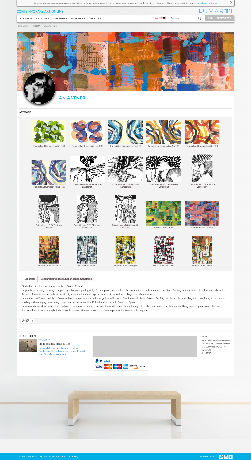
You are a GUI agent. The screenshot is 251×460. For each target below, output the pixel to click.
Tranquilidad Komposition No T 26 (49, 174)
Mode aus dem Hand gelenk (54, 343)
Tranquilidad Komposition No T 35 (87, 133)
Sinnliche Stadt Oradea (202, 215)
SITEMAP (206, 353)
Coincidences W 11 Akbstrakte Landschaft (163, 172)
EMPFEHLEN (78, 18)
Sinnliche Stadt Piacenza (49, 251)
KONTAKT (206, 350)
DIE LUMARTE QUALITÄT (213, 347)
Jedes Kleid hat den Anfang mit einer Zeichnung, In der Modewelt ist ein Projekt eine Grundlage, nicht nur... (62, 351)
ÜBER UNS (95, 18)
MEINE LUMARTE (27, 456)
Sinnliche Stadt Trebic (163, 215)
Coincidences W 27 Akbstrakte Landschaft (87, 172)
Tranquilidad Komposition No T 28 (202, 133)
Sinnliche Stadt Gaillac (202, 251)
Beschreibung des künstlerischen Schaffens (66, 278)
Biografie (30, 278)
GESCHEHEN (59, 18)
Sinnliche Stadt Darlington (125, 251)
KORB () (73, 456)
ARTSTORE (42, 18)
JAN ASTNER (50, 26)
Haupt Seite (22, 26)
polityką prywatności (207, 3)
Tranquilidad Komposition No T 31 (163, 133)
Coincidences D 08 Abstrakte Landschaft (125, 212)
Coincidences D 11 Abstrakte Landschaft (87, 212)
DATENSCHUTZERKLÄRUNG (215, 343)
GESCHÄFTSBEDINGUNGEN (215, 340)
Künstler (36, 26)
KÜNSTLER (26, 18)
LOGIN (210, 18)
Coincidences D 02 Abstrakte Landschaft (202, 171)
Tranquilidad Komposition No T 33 (125, 133)
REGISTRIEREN (224, 18)
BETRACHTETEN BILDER (52, 456)
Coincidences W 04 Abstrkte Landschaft (125, 172)
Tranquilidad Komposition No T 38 (49, 133)
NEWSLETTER (207, 456)
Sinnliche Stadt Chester (164, 251)
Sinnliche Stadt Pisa (87, 251)
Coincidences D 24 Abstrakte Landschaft (49, 212)
